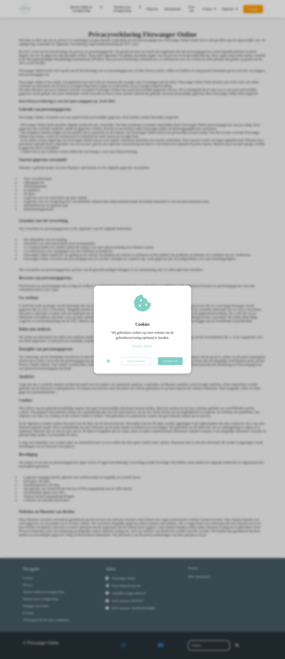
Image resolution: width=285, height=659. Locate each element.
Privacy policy (142, 346)
